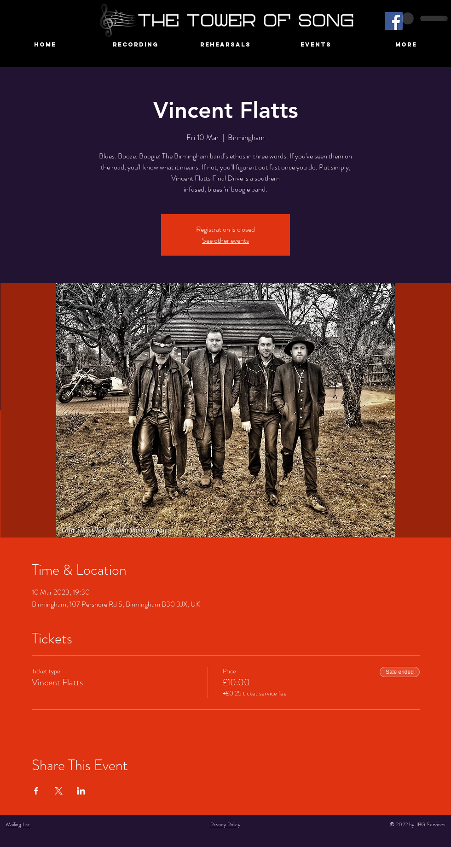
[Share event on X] (58, 790)
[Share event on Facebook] (36, 790)
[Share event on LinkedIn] (81, 790)
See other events (225, 240)
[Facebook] (394, 21)
